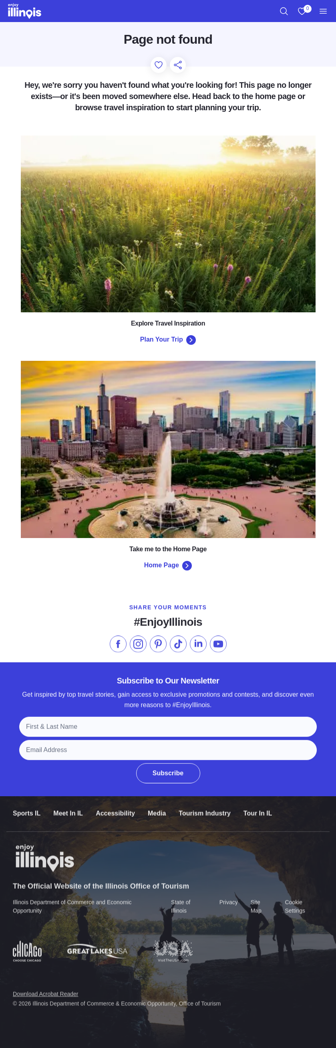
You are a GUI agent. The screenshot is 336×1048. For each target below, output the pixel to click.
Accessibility (115, 809)
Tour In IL (257, 809)
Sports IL (26, 809)
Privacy (228, 897)
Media (157, 809)
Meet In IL (68, 809)
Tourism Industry (205, 809)
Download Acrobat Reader (45, 989)
